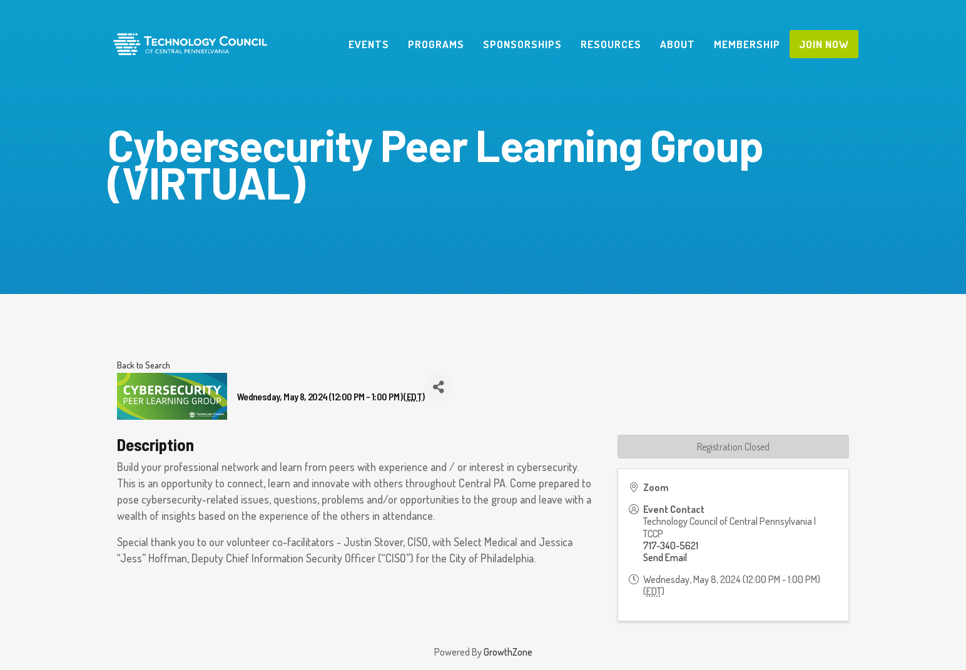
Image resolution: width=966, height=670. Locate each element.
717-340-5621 (670, 545)
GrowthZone (508, 652)
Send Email (665, 557)
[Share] (438, 387)
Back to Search (143, 364)
